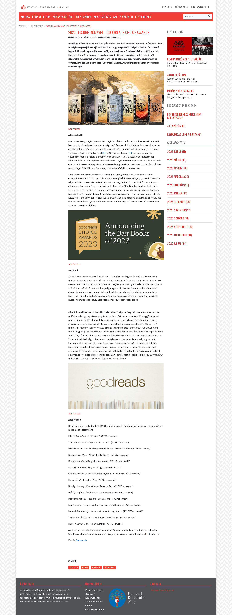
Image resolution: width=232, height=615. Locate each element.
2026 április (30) (177, 168)
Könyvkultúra (36, 26)
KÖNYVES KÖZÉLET (63, 16)
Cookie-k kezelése (94, 609)
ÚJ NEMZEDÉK (83, 16)
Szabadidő (110, 567)
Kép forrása (74, 128)
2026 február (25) (178, 185)
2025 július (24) (176, 243)
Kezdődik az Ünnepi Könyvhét (184, 134)
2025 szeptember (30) (180, 226)
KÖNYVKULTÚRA (41, 16)
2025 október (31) (178, 218)
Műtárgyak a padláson (180, 90)
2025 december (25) (179, 201)
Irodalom (74, 567)
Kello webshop (93, 597)
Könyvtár (96, 567)
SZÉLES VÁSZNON (123, 16)
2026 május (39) (176, 160)
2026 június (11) (176, 151)
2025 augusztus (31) (179, 235)
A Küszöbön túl (176, 126)
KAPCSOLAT (167, 7)
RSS (193, 7)
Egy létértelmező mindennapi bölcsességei (184, 116)
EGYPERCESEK (143, 16)
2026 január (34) (177, 193)
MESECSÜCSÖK (102, 16)
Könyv (85, 567)
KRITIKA (25, 16)
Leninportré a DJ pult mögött (185, 59)
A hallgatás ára (176, 75)
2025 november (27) (179, 210)
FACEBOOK (203, 7)
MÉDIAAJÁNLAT (182, 7)
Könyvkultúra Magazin (161, 590)
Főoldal (23, 26)
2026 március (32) (178, 176)
